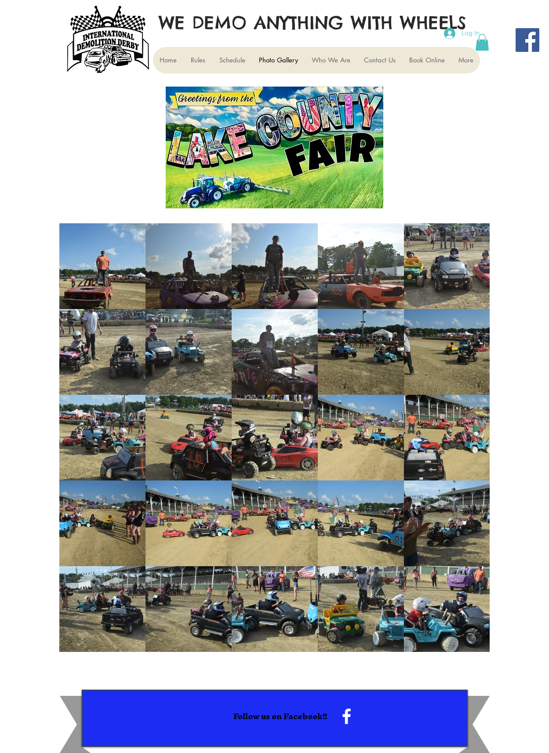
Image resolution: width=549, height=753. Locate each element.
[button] (482, 42)
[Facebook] (527, 40)
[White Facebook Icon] (346, 716)
